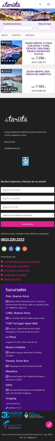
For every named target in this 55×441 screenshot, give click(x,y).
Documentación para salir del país (22, 261)
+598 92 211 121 (13, 408)
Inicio (4, 35)
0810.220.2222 (9, 142)
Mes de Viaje (45, 23)
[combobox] (18, 28)
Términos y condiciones (16, 270)
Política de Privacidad (15, 274)
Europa (16, 35)
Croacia (29, 35)
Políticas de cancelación (16, 266)
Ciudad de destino (12, 23)
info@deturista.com (12, 148)
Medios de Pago (12, 279)
